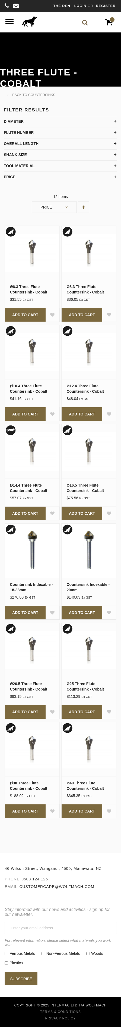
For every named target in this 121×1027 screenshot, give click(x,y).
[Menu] (9, 22)
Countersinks (41, 95)
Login (81, 6)
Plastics (16, 963)
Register (106, 6)
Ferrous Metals (22, 953)
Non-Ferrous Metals (63, 953)
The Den (61, 6)
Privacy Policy (60, 1018)
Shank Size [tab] (15, 155)
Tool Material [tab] (19, 166)
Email (11, 886)
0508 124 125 (34, 879)
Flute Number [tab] (19, 132)
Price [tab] (9, 177)
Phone (12, 879)
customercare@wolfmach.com (56, 886)
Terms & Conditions (60, 1012)
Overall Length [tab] (21, 143)
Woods (97, 953)
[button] (52, 315)
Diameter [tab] (14, 121)
